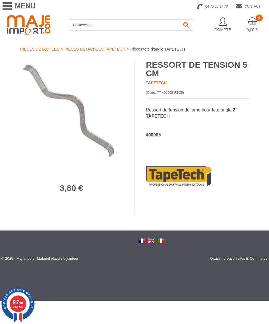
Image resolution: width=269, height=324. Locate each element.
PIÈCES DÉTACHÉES (39, 49)
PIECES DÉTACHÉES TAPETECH (94, 49)
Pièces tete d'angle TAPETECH (157, 49)
